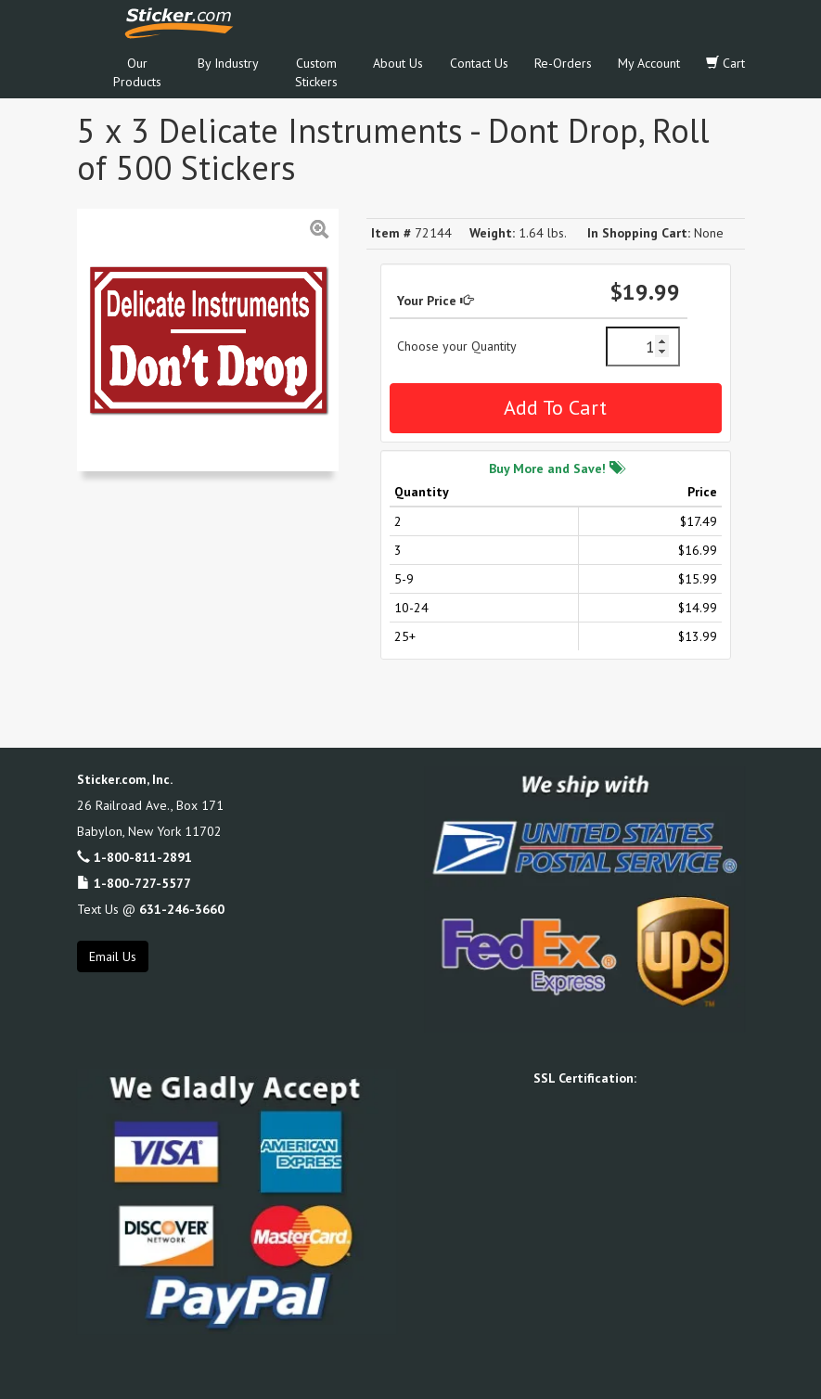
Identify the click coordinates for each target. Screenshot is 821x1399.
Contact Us (479, 63)
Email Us (112, 956)
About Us (398, 63)
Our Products (137, 72)
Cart (725, 63)
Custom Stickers (316, 72)
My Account (649, 63)
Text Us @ (150, 909)
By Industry (228, 63)
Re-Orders (563, 63)
